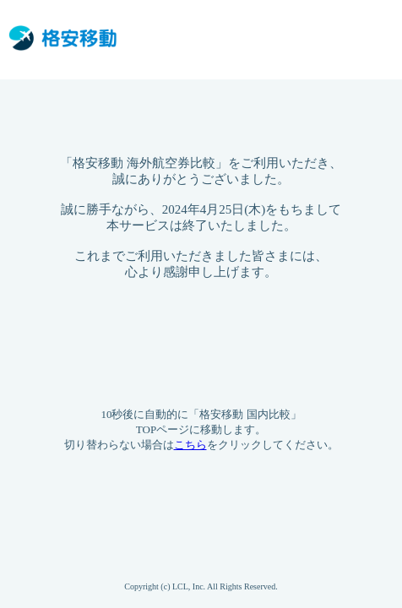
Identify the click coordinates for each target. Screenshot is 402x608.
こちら (190, 444)
